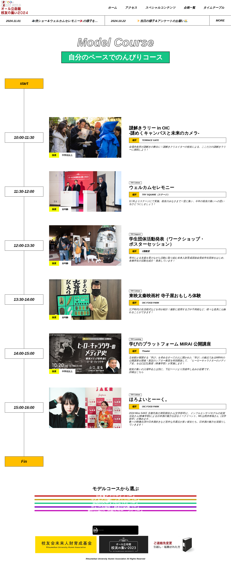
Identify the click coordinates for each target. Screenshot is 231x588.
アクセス (131, 7)
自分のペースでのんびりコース (175, 499)
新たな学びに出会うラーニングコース (145, 510)
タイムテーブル (213, 7)
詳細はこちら (136, 372)
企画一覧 (189, 7)
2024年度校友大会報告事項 (118, 533)
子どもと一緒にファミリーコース (115, 499)
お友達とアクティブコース (56, 499)
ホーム (112, 7)
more (220, 20)
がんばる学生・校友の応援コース (85, 510)
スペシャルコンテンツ (160, 7)
